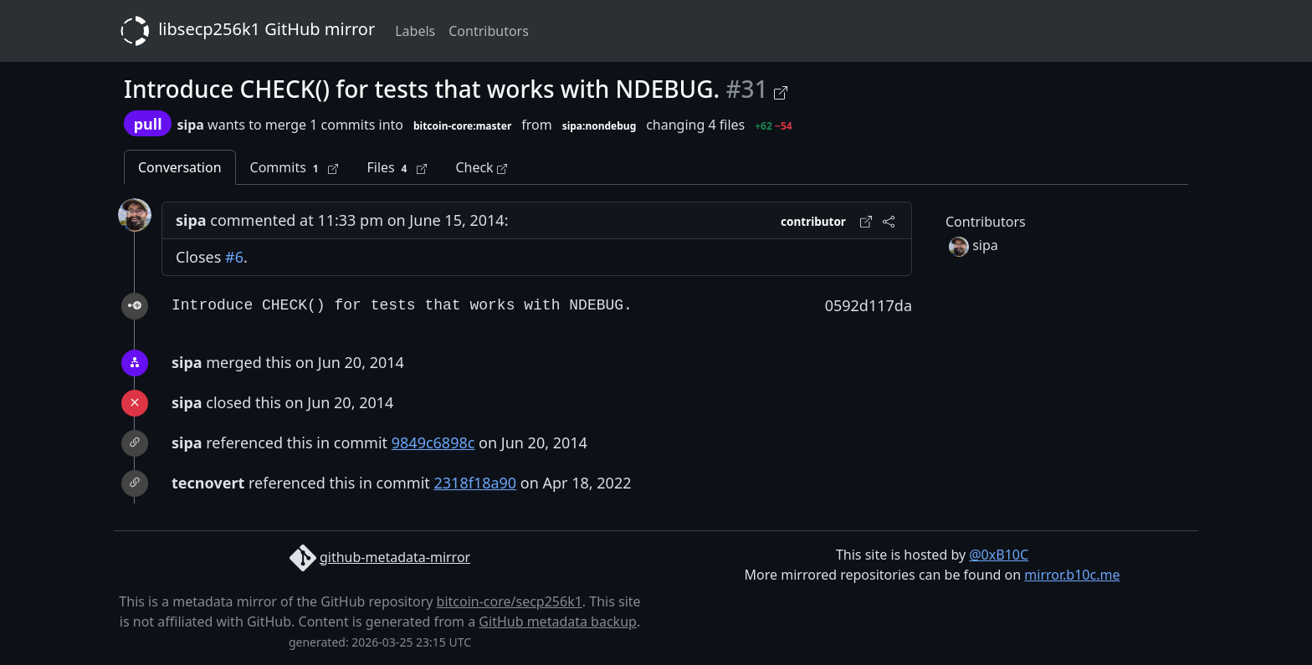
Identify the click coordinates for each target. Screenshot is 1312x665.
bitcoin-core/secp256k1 (509, 601)
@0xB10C (998, 554)
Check (480, 167)
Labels (415, 31)
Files (396, 167)
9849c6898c (433, 442)
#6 (234, 257)
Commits (294, 167)
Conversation (180, 167)
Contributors (488, 31)
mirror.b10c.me (1072, 574)
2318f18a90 (475, 483)
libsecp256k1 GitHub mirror (244, 31)
